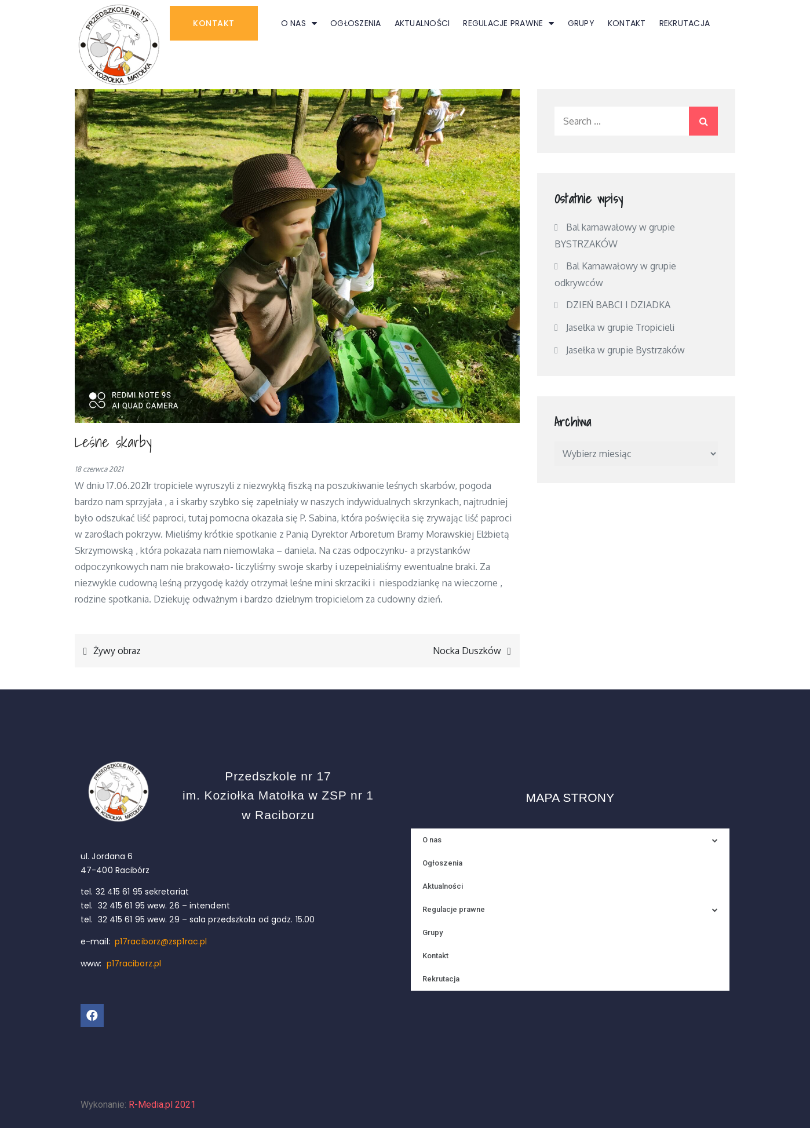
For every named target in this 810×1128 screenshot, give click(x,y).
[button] (214, 23)
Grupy (581, 23)
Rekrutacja (684, 23)
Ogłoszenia (355, 23)
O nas (299, 23)
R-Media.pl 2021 (162, 1104)
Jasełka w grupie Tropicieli (620, 327)
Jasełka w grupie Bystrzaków (625, 350)
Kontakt (627, 23)
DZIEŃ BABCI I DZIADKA (618, 305)
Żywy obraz (117, 650)
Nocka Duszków (467, 650)
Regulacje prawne (508, 23)
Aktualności (422, 23)
